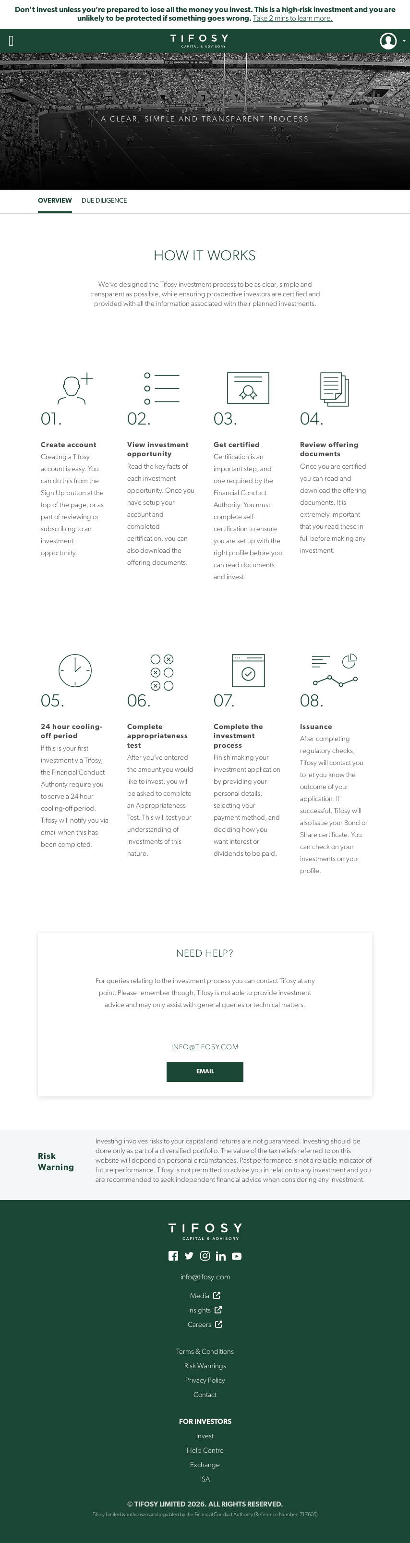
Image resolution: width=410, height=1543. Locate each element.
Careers (205, 1325)
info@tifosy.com (205, 1277)
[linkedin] (221, 1255)
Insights (205, 1310)
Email (205, 1072)
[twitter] (189, 1255)
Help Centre (205, 1451)
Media (205, 1296)
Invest (205, 1436)
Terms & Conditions (205, 1352)
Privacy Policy (205, 1381)
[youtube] (236, 1255)
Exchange (205, 1465)
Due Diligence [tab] (104, 201)
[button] (11, 41)
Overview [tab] (55, 201)
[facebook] (173, 1255)
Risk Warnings (205, 1366)
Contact (205, 1395)
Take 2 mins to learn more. (293, 19)
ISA (205, 1479)
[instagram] (205, 1255)
